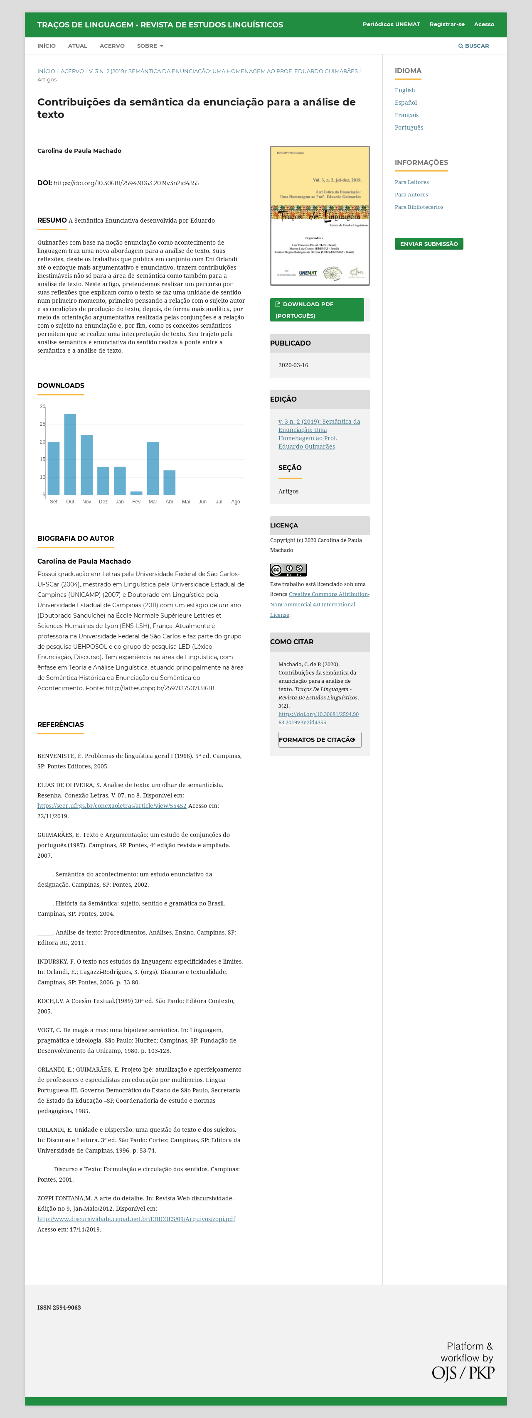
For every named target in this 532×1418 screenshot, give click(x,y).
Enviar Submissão (429, 243)
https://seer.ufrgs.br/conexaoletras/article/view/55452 (112, 806)
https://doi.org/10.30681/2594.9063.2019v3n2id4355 (127, 183)
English (405, 90)
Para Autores (411, 194)
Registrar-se (447, 24)
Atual (77, 45)
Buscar (473, 45)
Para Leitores (412, 182)
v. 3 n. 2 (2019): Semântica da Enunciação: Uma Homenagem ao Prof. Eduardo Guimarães (223, 71)
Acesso (484, 24)
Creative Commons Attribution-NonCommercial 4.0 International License (319, 604)
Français (407, 115)
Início (46, 45)
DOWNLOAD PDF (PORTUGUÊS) (304, 310)
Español (406, 102)
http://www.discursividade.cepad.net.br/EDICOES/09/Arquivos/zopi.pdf (136, 1219)
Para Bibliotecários (419, 207)
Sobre (148, 45)
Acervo (112, 45)
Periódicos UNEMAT (391, 24)
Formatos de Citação (317, 739)
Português (409, 127)
